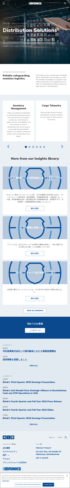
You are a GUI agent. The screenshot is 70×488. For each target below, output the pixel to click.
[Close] (67, 476)
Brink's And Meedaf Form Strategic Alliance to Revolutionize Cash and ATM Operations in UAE (34, 391)
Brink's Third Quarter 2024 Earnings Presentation (29, 418)
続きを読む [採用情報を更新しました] (37, 253)
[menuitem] (65, 3)
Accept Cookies (48, 484)
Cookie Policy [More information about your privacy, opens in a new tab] (5, 481)
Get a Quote (42, 458)
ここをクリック (35, 330)
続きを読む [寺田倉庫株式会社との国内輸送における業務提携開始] (37, 208)
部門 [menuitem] (4, 455)
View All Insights (35, 311)
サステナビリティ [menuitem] (10, 452)
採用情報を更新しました (15, 360)
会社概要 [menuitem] (6, 448)
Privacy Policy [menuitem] (43, 448)
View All (34, 366)
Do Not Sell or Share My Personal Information (48, 453)
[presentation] (8, 146)
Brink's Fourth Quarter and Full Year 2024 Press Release (32, 401)
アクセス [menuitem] (6, 459)
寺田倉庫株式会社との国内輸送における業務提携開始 (29, 351)
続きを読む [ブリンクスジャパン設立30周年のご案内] (37, 298)
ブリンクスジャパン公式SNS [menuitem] (15, 463)
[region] (35, 480)
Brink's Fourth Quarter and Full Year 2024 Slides (28, 410)
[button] (26, 146)
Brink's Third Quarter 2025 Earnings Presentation (29, 382)
